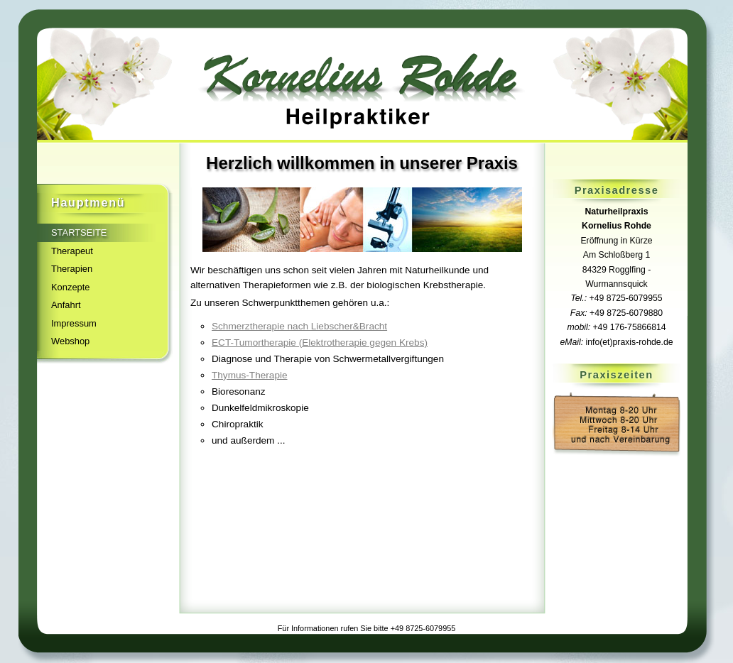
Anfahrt (66, 305)
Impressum (74, 323)
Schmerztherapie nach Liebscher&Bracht (299, 326)
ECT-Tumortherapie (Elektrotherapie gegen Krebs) (320, 342)
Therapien (71, 268)
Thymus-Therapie (250, 375)
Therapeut (72, 251)
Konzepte (70, 287)
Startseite (79, 232)
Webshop (70, 341)
